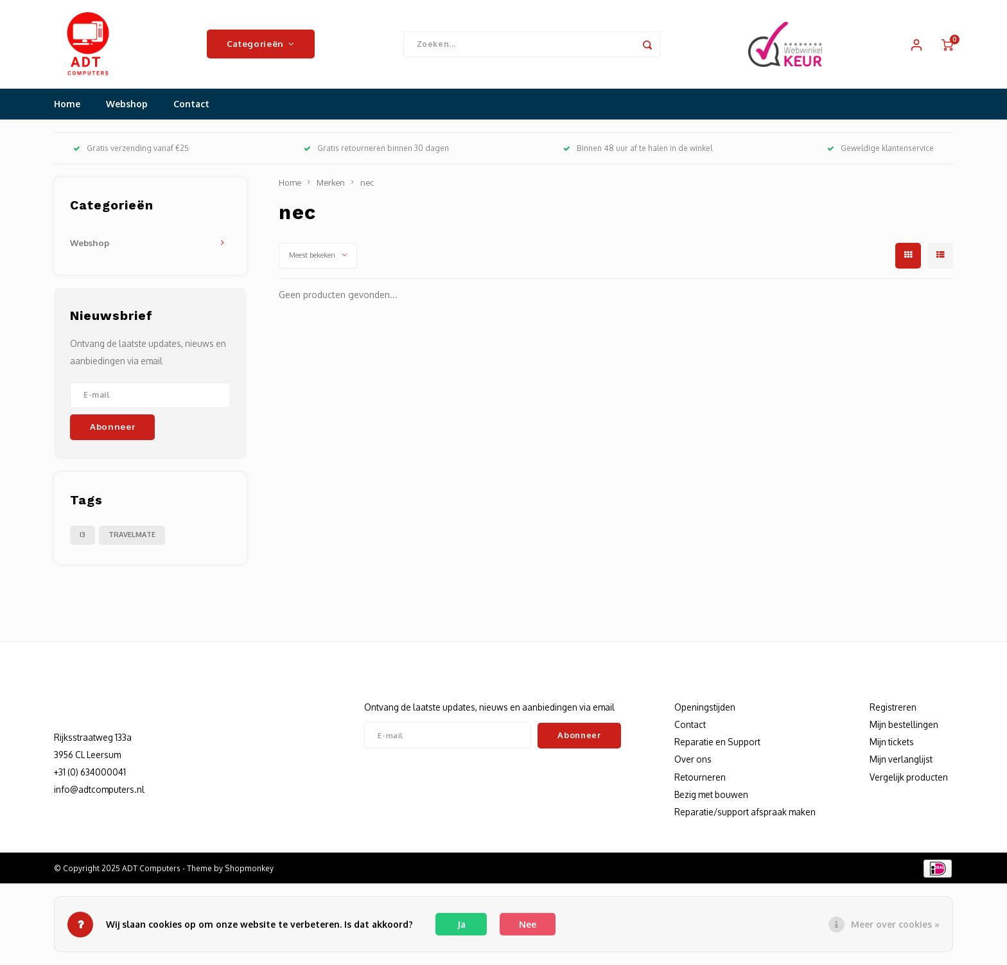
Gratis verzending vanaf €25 (131, 150)
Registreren (893, 708)
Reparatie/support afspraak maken (745, 813)
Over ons (693, 761)
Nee (527, 924)
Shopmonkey (249, 869)
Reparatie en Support (717, 743)
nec (367, 184)
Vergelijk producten (909, 778)
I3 (82, 535)
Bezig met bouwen (711, 795)
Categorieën (261, 44)
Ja (461, 924)
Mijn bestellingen (904, 725)
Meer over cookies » (895, 924)
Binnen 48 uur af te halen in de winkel (637, 150)
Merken (331, 184)
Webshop (127, 105)
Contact (191, 105)
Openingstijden (704, 708)
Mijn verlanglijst (901, 761)
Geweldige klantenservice (880, 150)
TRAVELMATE (132, 535)
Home (67, 105)
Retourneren (700, 778)
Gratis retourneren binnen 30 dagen (376, 150)
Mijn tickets (892, 743)
